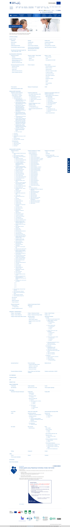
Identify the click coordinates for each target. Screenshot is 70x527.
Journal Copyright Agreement (51, 103)
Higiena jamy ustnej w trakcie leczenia (21, 248)
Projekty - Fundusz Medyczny (16, 314)
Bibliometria (49, 111)
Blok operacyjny (14, 297)
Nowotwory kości (18, 228)
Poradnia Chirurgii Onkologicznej (35, 157)
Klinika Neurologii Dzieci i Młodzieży (19, 291)
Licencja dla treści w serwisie (50, 45)
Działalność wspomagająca (50, 150)
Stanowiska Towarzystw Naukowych (11, 8)
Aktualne (48, 430)
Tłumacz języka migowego (60, 10)
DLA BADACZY (48, 355)
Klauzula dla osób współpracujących (52, 448)
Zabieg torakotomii (18, 212)
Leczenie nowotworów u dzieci (20, 174)
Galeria (33, 408)
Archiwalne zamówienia (32, 416)
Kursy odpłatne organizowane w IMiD (35, 94)
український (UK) (48, 10)
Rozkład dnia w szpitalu (49, 78)
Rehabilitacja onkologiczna (19, 170)
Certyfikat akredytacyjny (49, 42)
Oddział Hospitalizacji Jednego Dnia (19, 295)
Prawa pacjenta (14, 86)
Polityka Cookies (13, 461)
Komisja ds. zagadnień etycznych (17, 308)
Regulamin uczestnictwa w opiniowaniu (52, 356)
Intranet (57, 10)
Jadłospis (30, 58)
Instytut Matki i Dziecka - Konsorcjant (19, 139)
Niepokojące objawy (18, 229)
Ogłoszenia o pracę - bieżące (51, 436)
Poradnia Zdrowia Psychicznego (35, 185)
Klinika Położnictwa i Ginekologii (18, 294)
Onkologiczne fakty (18, 202)
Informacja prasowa (35, 407)
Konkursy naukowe (49, 429)
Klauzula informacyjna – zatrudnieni (52, 445)
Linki (10, 453)
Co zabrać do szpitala (49, 72)
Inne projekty (17, 263)
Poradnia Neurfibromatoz (34, 175)
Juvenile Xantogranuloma (19, 184)
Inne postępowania (32, 423)
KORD (46, 86)
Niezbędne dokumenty (15, 66)
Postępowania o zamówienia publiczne (35, 414)
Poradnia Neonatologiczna (34, 174)
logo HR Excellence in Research (50, 47)
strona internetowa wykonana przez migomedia (55, 524)
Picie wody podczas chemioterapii (20, 234)
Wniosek (50, 323)
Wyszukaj (11, 459)
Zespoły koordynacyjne (15, 304)
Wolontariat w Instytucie (32, 367)
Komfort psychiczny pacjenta (20, 213)
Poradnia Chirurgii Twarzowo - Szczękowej (37, 159)
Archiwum (32, 417)
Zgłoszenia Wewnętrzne (32, 50)
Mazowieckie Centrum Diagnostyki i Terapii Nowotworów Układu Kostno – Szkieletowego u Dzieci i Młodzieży (21, 122)
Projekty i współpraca (44, 15)
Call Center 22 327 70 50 (32, 387)
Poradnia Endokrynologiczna (35, 163)
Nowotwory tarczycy (18, 190)
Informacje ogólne (16, 142)
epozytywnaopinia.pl (14, 363)
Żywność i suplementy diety (51, 325)
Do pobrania (50, 15)
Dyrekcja (29, 40)
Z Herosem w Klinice (18, 203)
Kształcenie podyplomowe (32, 92)
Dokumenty (50, 327)
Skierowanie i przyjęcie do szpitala (51, 70)
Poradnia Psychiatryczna (34, 181)
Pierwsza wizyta (14, 67)
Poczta (56, 10)
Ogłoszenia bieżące (50, 440)
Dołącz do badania (50, 357)
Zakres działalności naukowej (16, 94)
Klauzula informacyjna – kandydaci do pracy (53, 444)
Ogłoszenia (13, 43)
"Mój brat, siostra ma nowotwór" (20, 216)
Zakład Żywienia (33, 203)
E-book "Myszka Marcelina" (19, 218)
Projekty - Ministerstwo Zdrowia (33, 313)
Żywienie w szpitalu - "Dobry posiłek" (34, 55)
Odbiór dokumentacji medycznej (17, 70)
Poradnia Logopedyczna (34, 171)
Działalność (13, 40)
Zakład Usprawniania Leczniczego (35, 197)
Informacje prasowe (18, 264)
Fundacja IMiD (55, 15)
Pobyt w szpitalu (48, 64)
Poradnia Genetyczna (34, 165)
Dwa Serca (32, 399)
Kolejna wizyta (14, 69)
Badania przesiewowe (15, 300)
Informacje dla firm (51, 326)
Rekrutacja (32, 101)
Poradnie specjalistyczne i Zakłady (34, 150)
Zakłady (30, 186)
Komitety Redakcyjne (50, 101)
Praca (46, 426)
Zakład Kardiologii (33, 193)
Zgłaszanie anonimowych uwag (17, 62)
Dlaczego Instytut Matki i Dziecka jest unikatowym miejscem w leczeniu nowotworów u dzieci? (21, 236)
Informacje (30, 306)
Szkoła (47, 81)
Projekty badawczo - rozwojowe (17, 95)
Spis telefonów (13, 387)
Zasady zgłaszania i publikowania (52, 102)
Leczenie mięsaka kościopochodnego (21, 176)
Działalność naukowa (29, 15)
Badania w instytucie (49, 67)
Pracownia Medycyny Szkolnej (16, 371)
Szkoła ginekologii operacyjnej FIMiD (31, 7)
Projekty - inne (47, 314)
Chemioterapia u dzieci (19, 206)
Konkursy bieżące (49, 415)
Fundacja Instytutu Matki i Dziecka (34, 364)
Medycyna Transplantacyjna (33, 86)
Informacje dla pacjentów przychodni (17, 64)
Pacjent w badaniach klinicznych (17, 72)
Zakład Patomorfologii (34, 196)
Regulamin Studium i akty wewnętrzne (36, 99)
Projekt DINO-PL (31, 393)
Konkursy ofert (42, 7)
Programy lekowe (15, 305)
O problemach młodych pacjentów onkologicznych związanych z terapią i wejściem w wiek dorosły (21, 167)
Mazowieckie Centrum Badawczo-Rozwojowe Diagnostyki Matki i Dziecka (20, 129)
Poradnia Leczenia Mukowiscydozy (35, 170)
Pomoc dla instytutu (31, 363)
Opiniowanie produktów (49, 316)
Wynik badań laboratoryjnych (16, 58)
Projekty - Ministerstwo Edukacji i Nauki (35, 314)
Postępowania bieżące (34, 424)
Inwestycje (12, 382)
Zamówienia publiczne (38, 7)
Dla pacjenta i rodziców (21, 15)
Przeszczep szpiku (18, 272)
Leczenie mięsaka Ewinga (19, 175)
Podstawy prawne (16, 144)
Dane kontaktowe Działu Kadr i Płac (51, 433)
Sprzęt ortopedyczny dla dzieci (20, 169)
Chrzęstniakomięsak (18, 179)
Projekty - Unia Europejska (16, 313)
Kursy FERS (22, 7)
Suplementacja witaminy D (19, 233)
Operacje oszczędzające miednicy (20, 258)
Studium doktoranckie (32, 95)
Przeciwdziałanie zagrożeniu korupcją (18, 47)
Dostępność (30, 451)
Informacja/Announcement (51, 98)
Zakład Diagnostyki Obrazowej (35, 191)
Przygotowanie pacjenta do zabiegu (20, 255)
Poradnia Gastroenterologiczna (35, 164)
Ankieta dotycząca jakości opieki (17, 88)
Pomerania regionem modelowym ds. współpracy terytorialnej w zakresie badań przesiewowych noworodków (21, 119)
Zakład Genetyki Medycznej (34, 192)
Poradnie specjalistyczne (33, 153)
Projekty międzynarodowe (17, 96)
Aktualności (30, 43)
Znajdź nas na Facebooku (51, 352)
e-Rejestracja (13, 385)
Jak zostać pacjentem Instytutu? (51, 66)
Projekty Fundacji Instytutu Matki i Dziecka (18, 316)
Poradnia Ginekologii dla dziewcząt (35, 168)
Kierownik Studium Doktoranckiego (35, 96)
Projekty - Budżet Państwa (49, 313)
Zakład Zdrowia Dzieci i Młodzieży (35, 200)
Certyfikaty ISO (30, 42)
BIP (59, 15)
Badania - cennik (48, 55)
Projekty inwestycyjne (17, 138)
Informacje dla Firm (52, 322)
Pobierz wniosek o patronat (33, 319)
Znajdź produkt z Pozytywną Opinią (52, 349)
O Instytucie (15, 15)
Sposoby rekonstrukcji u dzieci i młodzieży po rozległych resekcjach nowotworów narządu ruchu (20, 222)
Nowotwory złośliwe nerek (19, 187)
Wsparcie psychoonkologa (19, 158)
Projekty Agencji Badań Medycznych (21, 262)
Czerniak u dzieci (18, 195)
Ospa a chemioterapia (19, 271)
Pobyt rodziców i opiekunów (50, 75)
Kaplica (47, 84)
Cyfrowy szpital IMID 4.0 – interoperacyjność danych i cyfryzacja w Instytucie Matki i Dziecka (21, 100)
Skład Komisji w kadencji (17, 143)
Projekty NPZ (17, 7)
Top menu (11, 390)
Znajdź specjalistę (31, 385)
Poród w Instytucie (31, 64)
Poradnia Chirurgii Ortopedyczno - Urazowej (37, 158)
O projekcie (32, 394)
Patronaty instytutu (31, 316)
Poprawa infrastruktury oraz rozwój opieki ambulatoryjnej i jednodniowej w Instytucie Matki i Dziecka (21, 103)
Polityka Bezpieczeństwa (15, 45)
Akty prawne (32, 100)
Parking (12, 451)
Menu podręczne (13, 384)
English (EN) (42, 10)
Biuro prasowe (48, 7)
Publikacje (33, 403)
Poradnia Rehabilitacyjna (34, 182)
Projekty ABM (20, 7)
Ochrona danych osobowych (33, 45)
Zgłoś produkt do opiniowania (51, 344)
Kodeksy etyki (47, 40)
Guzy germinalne (18, 191)
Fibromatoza (17, 198)
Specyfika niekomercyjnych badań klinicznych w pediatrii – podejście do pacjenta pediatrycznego (21, 251)
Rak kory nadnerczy (18, 199)
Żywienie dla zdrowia (15, 55)
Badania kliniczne (48, 363)
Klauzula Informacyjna (34, 421)
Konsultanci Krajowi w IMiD (50, 155)
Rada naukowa (13, 42)
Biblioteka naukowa (49, 106)
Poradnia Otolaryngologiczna (35, 180)
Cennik (47, 58)
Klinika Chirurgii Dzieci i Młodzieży (18, 155)
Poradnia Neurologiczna (34, 176)
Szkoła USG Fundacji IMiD (26, 7)
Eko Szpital (45, 7)
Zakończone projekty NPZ (33, 398)
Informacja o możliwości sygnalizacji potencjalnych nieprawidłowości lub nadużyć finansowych (37, 419)
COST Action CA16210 (19, 131)
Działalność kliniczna (37, 15)
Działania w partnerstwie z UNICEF (51, 371)
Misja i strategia (47, 43)
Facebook (58, 10)
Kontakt (30, 323)
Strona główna (10, 15)
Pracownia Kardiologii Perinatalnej (35, 169)
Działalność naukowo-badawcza (17, 92)
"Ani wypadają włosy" (18, 217)
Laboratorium (48, 153)
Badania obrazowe (18, 209)
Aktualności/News (49, 97)
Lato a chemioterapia (18, 232)
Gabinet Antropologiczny (34, 154)
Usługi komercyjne (49, 69)
